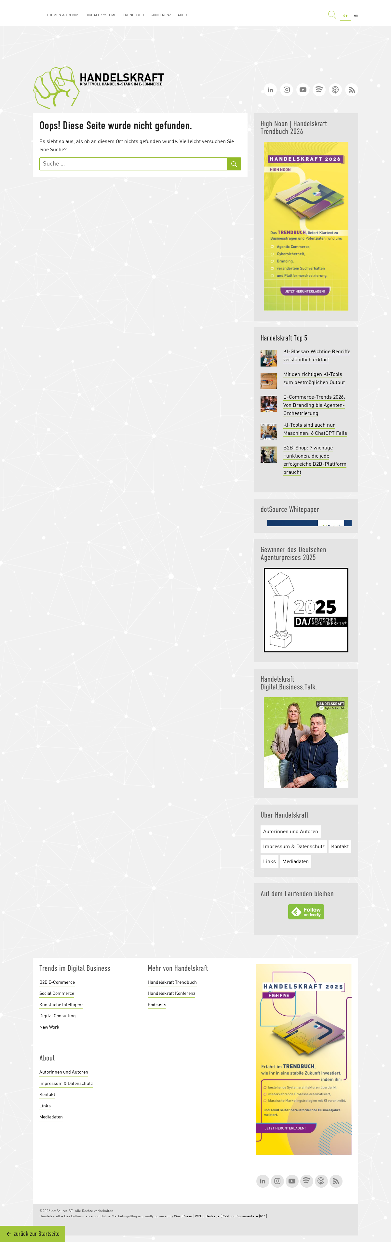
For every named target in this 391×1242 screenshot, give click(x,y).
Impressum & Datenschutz (294, 846)
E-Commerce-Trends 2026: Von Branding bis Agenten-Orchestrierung (314, 405)
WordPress (183, 1216)
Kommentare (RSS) (251, 1216)
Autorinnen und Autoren (290, 832)
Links (269, 861)
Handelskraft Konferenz (171, 993)
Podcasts (157, 1005)
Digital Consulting (57, 1016)
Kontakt (340, 846)
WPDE (200, 1216)
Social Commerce (56, 993)
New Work (49, 1027)
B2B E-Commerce (57, 982)
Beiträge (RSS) (217, 1216)
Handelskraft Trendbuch (172, 982)
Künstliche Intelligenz (61, 1005)
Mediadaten (295, 861)
